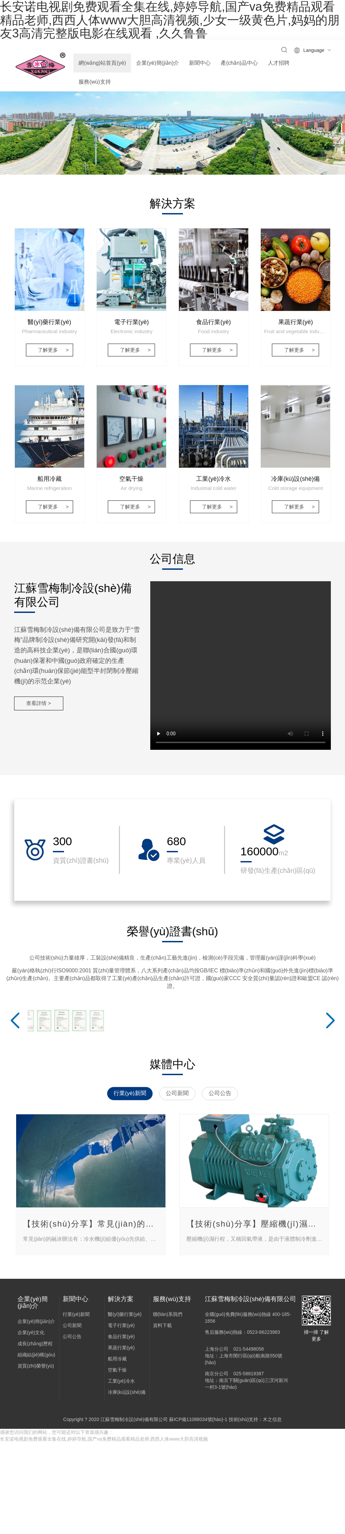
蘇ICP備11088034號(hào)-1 (198, 1511)
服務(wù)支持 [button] (95, 82)
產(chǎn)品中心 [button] (239, 63)
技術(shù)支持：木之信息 (255, 1511)
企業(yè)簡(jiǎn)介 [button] (157, 63)
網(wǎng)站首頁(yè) (102, 63)
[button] (167, 194)
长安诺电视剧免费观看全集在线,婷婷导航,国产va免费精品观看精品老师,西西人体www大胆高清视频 (104, 1530)
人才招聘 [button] (278, 63)
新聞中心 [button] (200, 63)
